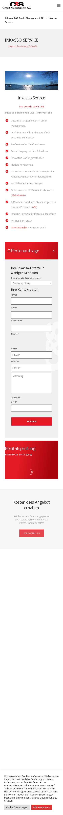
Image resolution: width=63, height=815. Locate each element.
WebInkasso (18, 195)
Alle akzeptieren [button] (41, 807)
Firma (14, 295)
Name (14, 307)
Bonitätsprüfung (20, 448)
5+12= (14, 402)
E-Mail (14, 348)
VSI (34, 207)
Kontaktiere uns (31, 533)
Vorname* (16, 320)
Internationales (19, 227)
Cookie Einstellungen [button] (17, 807)
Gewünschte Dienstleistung (26, 278)
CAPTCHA (15, 397)
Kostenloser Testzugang (18, 454)
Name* (15, 334)
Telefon (15, 361)
